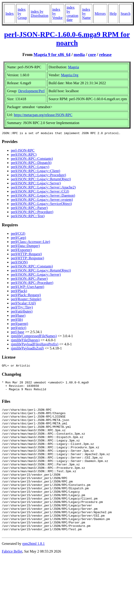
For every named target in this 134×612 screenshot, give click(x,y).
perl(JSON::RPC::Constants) (32, 159)
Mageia (73, 67)
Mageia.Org (69, 75)
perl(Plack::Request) (26, 296)
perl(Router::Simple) (26, 300)
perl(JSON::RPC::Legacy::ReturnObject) (41, 180)
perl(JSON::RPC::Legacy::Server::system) (42, 200)
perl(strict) (18, 328)
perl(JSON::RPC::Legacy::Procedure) (38, 176)
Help (113, 13)
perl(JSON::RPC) (24, 155)
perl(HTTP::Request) (26, 255)
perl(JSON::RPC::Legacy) (30, 167)
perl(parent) (19, 324)
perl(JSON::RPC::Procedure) (32, 212)
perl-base (17, 332)
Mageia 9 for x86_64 (52, 54)
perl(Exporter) (21, 250)
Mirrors (100, 13)
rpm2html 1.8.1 (33, 573)
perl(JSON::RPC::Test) (28, 217)
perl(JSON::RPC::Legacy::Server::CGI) (40, 192)
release (105, 54)
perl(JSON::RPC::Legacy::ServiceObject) (41, 204)
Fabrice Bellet (12, 581)
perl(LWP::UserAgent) (27, 287)
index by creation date (72, 13)
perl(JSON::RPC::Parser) (29, 208)
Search (126, 13)
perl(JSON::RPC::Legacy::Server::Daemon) (43, 196)
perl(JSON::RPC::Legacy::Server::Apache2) (43, 188)
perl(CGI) (18, 234)
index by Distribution (39, 14)
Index (9, 13)
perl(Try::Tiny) (22, 308)
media (79, 54)
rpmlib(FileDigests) (25, 341)
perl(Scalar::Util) (23, 304)
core (92, 54)
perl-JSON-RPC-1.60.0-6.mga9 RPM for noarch (67, 38)
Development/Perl (31, 91)
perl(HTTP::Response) (27, 259)
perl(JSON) (19, 263)
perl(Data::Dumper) (25, 246)
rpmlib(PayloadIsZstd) (27, 349)
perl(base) (18, 316)
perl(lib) (17, 320)
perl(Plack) (19, 291)
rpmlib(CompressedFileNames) (34, 337)
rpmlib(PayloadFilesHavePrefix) (34, 345)
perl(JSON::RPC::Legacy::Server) (36, 184)
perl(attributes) (21, 312)
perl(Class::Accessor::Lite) (30, 242)
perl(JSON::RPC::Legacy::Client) (35, 171)
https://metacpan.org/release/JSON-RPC (43, 115)
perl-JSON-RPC (23, 151)
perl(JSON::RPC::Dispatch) (31, 163)
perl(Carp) (18, 238)
